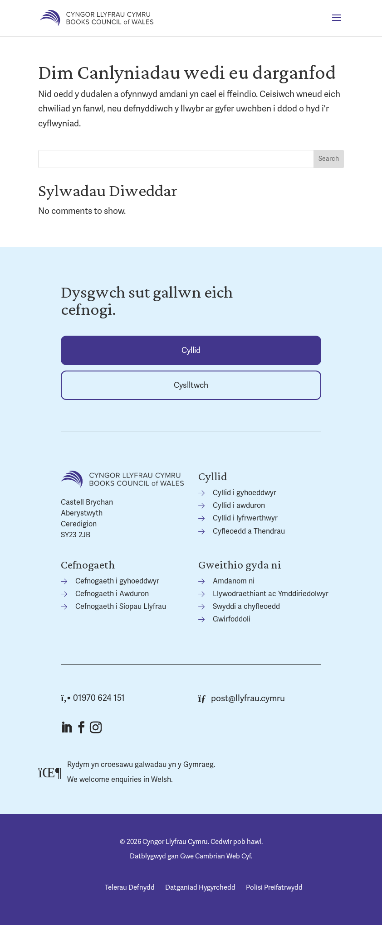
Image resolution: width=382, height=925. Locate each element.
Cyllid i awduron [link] (239, 505)
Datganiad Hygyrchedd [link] (200, 887)
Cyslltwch (191, 385)
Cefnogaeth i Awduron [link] (112, 593)
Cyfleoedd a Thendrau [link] (249, 531)
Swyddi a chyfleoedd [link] (246, 606)
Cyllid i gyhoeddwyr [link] (244, 492)
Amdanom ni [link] (234, 581)
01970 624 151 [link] (93, 698)
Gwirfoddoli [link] (231, 619)
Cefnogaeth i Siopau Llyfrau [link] (120, 606)
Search (328, 159)
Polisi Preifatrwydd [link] (274, 887)
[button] (336, 23)
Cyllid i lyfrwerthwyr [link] (245, 518)
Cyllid (191, 350)
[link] (96, 17)
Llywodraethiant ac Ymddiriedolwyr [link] (270, 593)
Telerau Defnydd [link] (130, 887)
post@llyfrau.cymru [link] (241, 698)
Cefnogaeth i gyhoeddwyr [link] (117, 581)
